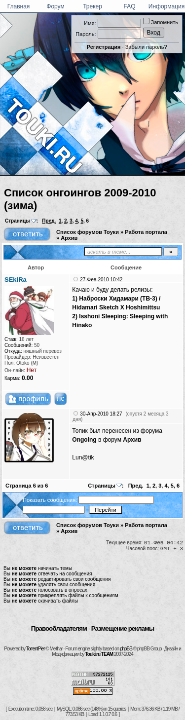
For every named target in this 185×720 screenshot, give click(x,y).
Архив (69, 238)
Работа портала (146, 232)
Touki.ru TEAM (99, 654)
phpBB (126, 648)
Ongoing (84, 439)
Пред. (49, 221)
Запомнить (160, 22)
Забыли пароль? (146, 47)
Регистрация (104, 47)
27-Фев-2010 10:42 (101, 279)
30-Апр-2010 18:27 (101, 414)
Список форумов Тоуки (87, 232)
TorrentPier (35, 648)
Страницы (17, 221)
